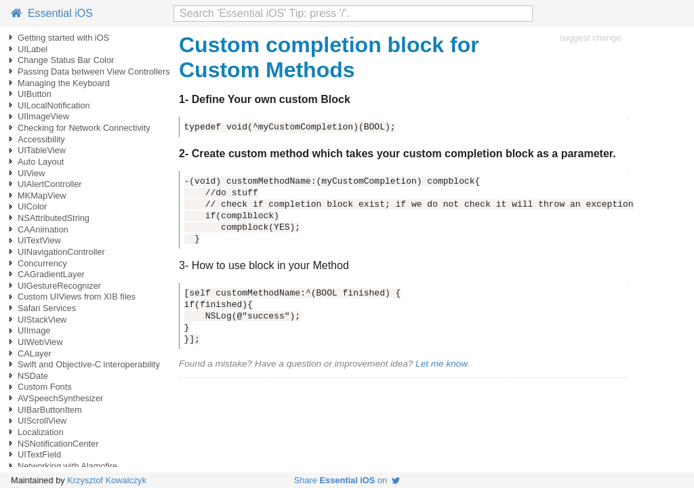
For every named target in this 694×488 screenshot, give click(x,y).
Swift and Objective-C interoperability (89, 364)
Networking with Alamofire (67, 466)
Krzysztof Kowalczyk (106, 480)
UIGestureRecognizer (59, 286)
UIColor (32, 206)
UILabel (32, 49)
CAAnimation (43, 229)
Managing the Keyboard (64, 83)
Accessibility (41, 139)
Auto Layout (41, 162)
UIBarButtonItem (50, 410)
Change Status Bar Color (66, 60)
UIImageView (43, 116)
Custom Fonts (45, 387)
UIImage (34, 330)
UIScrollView (42, 420)
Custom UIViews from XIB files (77, 296)
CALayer (35, 353)
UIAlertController (50, 184)
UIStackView (42, 319)
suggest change (590, 38)
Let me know (441, 364)
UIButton (35, 94)
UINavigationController (61, 252)
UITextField (39, 454)
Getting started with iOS (63, 38)
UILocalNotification (54, 105)
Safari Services (47, 308)
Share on (347, 480)
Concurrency (42, 263)
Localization (41, 432)
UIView (31, 173)
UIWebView (40, 342)
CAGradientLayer (51, 274)
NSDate (33, 376)
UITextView (39, 240)
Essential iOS (52, 13)
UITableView (42, 150)
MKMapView (42, 195)
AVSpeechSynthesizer (60, 398)
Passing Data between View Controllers (94, 71)
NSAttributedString (53, 218)
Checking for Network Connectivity (84, 128)
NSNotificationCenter (58, 444)
